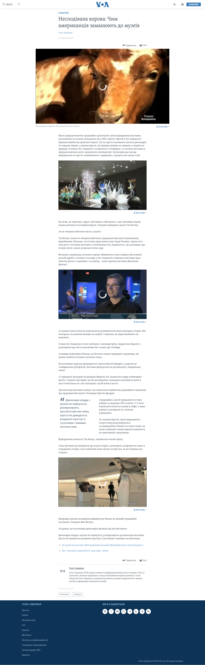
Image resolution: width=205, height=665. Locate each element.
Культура (63, 13)
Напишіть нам (28, 620)
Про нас (25, 610)
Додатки (26, 655)
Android (25, 630)
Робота (25, 615)
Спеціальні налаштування (34, 645)
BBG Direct (26, 635)
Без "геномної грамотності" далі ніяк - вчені (85, 551)
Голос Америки (65, 33)
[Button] (129, 45)
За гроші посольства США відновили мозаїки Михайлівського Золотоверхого (102, 545)
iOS (23, 625)
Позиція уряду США (31, 650)
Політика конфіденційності (35, 640)
